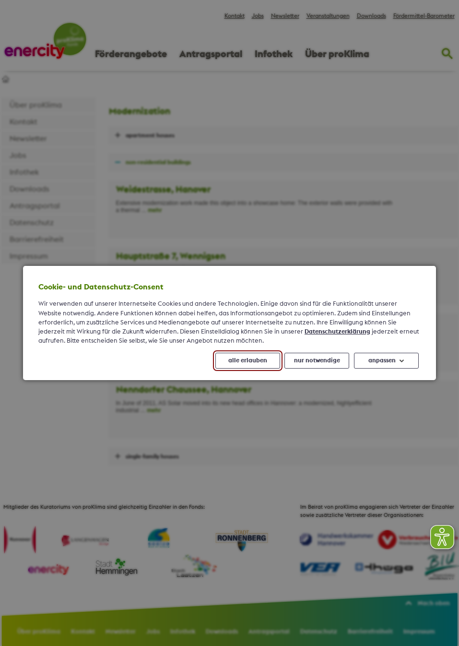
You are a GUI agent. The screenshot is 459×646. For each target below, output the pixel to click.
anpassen (382, 360)
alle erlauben (247, 360)
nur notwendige (317, 360)
